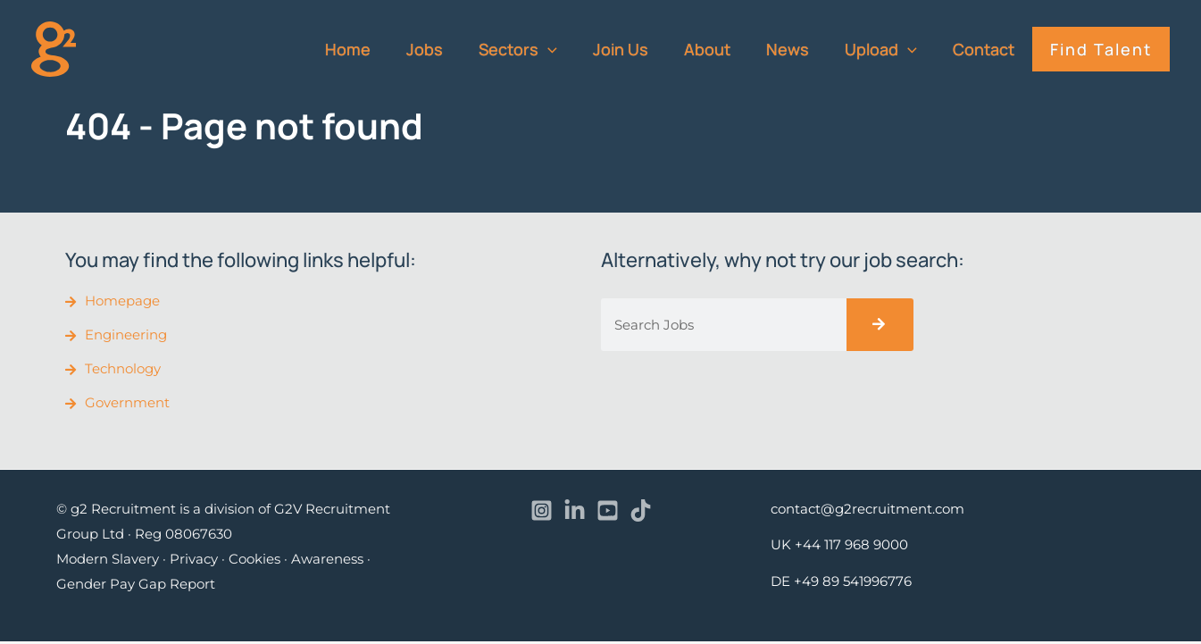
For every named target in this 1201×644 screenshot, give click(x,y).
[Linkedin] (574, 513)
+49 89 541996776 (853, 582)
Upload (890, 49)
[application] (571, 49)
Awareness (327, 561)
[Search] (880, 324)
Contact (989, 49)
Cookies (254, 561)
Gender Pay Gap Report (135, 586)
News (800, 49)
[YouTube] (607, 513)
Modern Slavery (107, 561)
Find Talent (1103, 49)
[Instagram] (541, 513)
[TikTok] (641, 513)
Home (378, 49)
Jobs (451, 49)
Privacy (194, 561)
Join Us (640, 49)
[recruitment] (53, 47)
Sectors (541, 49)
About (723, 49)
